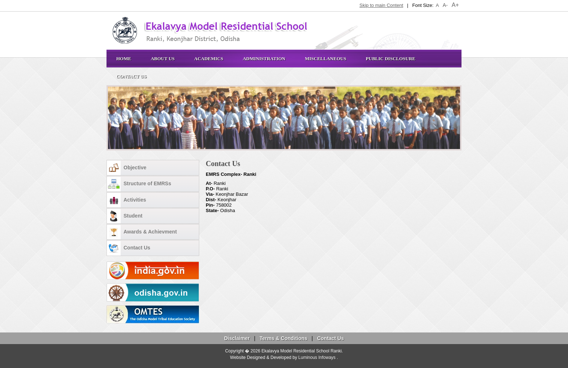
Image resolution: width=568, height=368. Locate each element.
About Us (163, 58)
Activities (126, 200)
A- (445, 5)
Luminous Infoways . (318, 357)
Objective (126, 168)
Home (123, 58)
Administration (264, 58)
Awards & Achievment (142, 232)
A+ (455, 5)
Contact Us (131, 76)
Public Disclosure (390, 58)
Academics (208, 58)
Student (124, 216)
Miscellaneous (325, 58)
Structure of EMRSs (139, 184)
